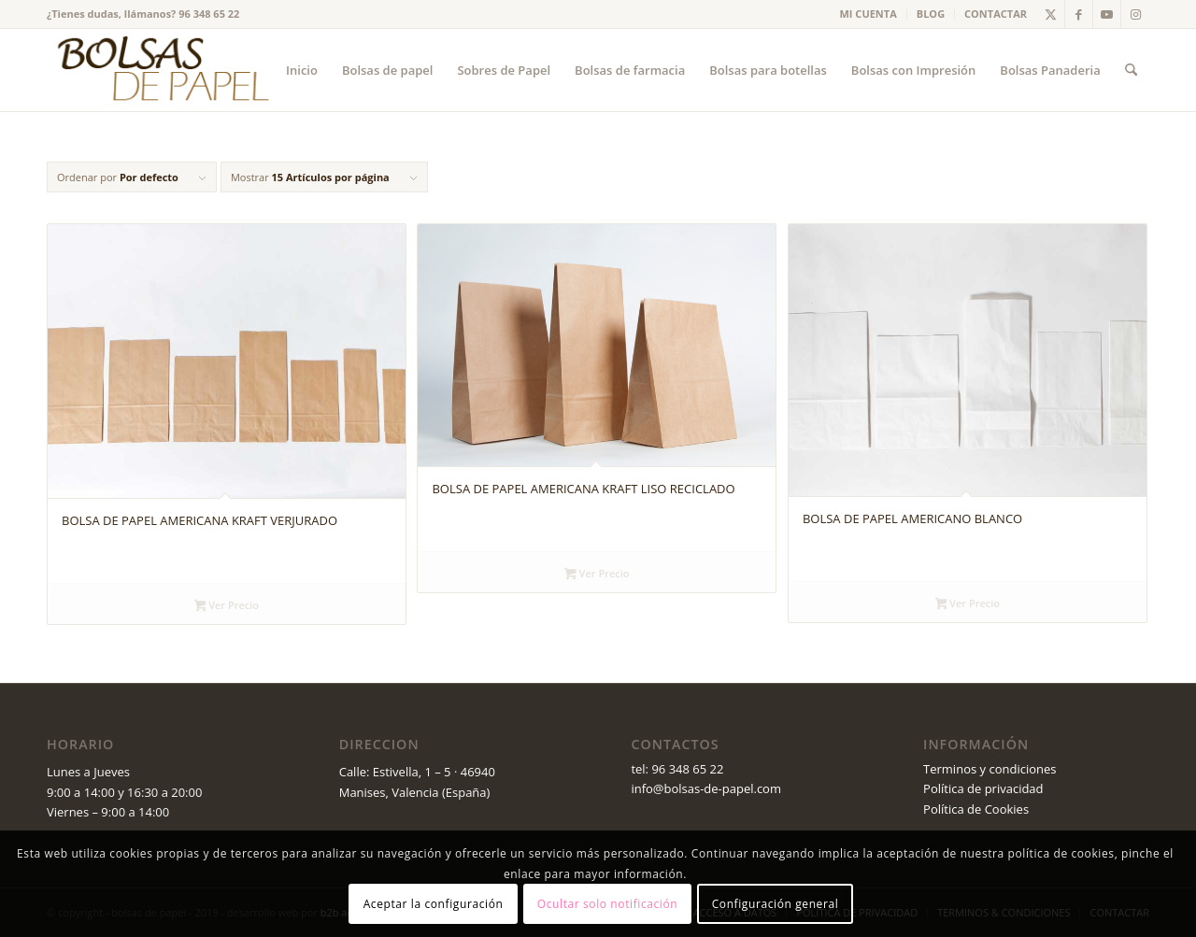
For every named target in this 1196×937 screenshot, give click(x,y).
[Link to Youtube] (1106, 14)
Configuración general (775, 904)
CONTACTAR (995, 14)
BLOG (931, 14)
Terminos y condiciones (989, 768)
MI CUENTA (868, 14)
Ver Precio (226, 606)
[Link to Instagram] (1135, 14)
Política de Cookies (976, 809)
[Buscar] (1131, 70)
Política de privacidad (983, 788)
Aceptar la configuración (433, 904)
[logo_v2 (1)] (161, 70)
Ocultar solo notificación (607, 904)
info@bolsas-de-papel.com (706, 788)
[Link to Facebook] (1078, 14)
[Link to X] (1050, 14)
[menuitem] (869, 14)
